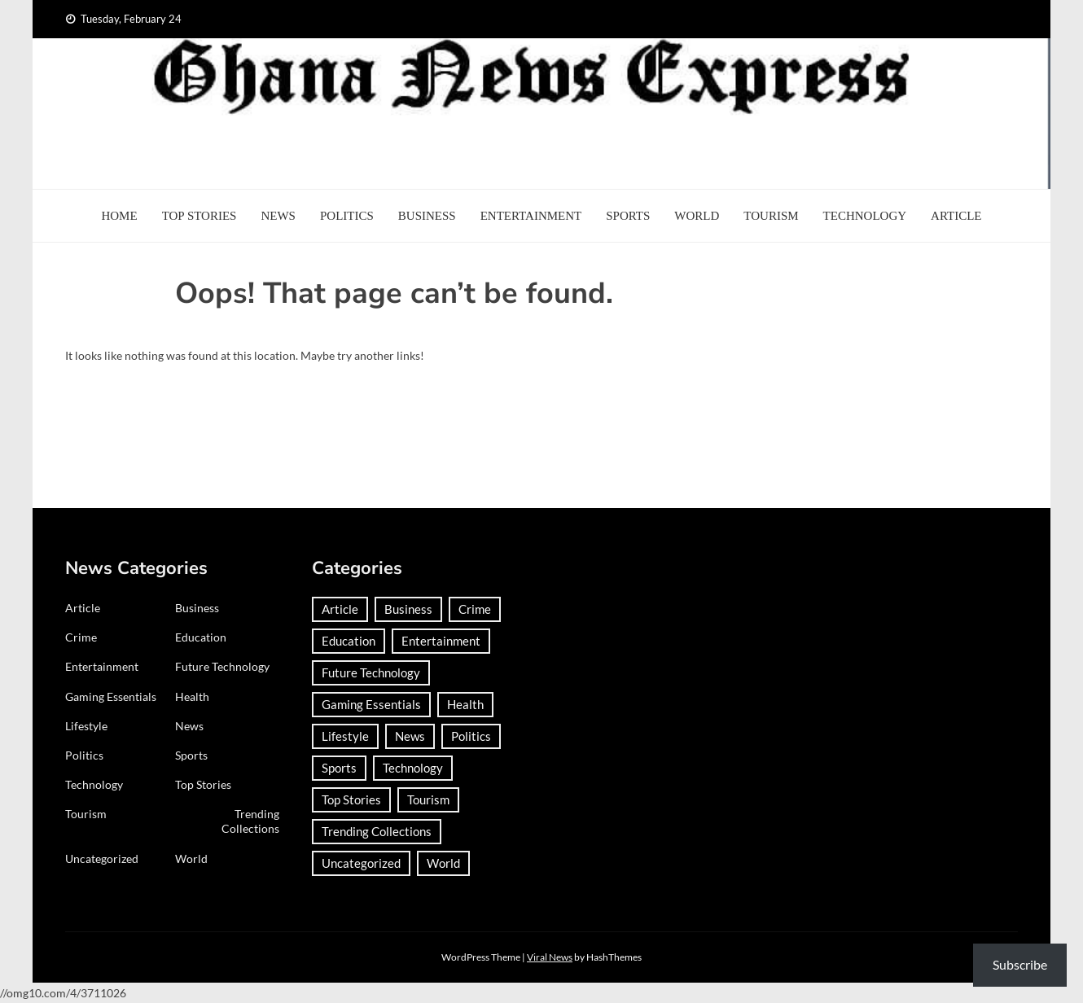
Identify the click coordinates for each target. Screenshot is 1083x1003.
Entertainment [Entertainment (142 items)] (440, 640)
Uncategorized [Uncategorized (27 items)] (361, 863)
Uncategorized (101, 858)
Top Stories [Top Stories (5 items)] (351, 799)
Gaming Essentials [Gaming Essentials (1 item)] (371, 704)
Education (200, 637)
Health (192, 696)
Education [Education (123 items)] (348, 640)
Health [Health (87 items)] (465, 704)
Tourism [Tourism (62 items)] (428, 799)
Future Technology (222, 666)
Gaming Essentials (110, 696)
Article (956, 215)
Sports (628, 215)
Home (119, 215)
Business (427, 215)
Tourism (770, 215)
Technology (865, 215)
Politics (347, 215)
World (696, 215)
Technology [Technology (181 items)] (413, 767)
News (278, 215)
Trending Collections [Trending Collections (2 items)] (377, 831)
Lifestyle (86, 726)
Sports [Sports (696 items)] (339, 767)
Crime (81, 637)
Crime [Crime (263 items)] (474, 609)
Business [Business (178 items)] (408, 609)
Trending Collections (250, 821)
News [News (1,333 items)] (410, 736)
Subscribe (1020, 964)
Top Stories (199, 215)
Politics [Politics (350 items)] (471, 736)
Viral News (549, 957)
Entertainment (531, 215)
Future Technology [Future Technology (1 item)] (371, 672)
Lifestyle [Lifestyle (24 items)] (345, 736)
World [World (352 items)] (443, 863)
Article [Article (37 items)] (340, 609)
